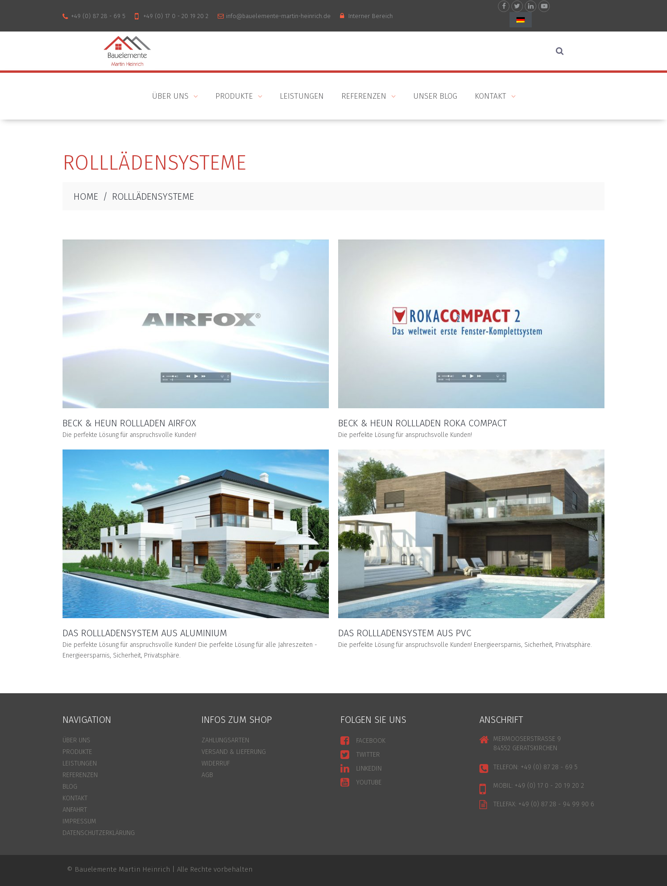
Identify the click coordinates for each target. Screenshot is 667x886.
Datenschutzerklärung (99, 833)
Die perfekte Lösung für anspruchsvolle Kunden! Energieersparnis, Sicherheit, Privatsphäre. (465, 645)
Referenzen (364, 97)
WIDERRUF (215, 763)
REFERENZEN (80, 775)
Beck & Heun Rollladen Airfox (129, 423)
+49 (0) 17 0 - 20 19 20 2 (175, 16)
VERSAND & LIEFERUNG (233, 752)
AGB (207, 775)
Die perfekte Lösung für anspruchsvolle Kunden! (129, 435)
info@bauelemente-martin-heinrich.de (278, 16)
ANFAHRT (75, 810)
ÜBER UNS (170, 97)
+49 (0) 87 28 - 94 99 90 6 (556, 804)
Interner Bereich (370, 16)
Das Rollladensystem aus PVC (404, 633)
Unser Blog (435, 96)
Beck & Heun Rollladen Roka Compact (422, 423)
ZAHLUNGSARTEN (225, 740)
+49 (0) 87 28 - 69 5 (98, 16)
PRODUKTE (234, 97)
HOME (86, 196)
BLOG (70, 787)
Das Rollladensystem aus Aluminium (145, 633)
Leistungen (302, 96)
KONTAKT (491, 97)
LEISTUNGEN (80, 763)
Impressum (79, 821)
